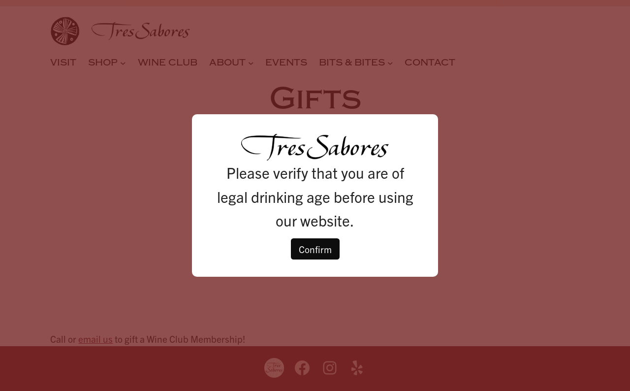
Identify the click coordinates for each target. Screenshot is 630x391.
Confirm (315, 249)
